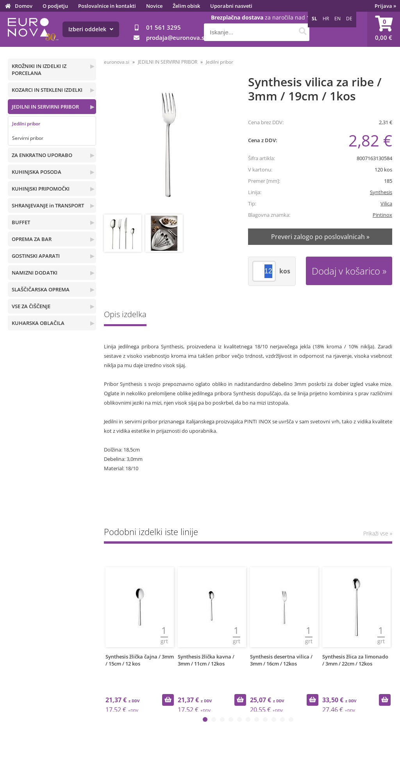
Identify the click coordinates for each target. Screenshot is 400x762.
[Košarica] (383, 29)
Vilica (386, 203)
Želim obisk (186, 5)
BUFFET (21, 222)
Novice (154, 5)
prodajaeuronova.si (176, 37)
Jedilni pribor (26, 123)
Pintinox (382, 214)
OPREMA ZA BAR (32, 239)
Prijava (385, 5)
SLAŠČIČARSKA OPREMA (41, 289)
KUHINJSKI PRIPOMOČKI (41, 188)
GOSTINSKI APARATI (36, 255)
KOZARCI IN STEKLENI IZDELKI (47, 89)
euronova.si (116, 62)
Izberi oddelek (90, 29)
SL (314, 18)
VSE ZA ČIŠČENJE (31, 306)
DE (349, 18)
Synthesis (381, 192)
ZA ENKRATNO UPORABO (42, 155)
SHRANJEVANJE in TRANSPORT (48, 205)
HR (326, 18)
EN (337, 18)
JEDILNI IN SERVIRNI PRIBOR (45, 106)
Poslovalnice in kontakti (107, 5)
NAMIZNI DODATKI (34, 272)
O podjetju (55, 5)
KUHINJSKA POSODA (36, 171)
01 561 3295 (163, 27)
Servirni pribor (27, 138)
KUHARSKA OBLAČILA (38, 323)
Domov (23, 5)
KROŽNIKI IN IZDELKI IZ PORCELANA (39, 69)
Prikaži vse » (377, 533)
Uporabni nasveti (231, 5)
